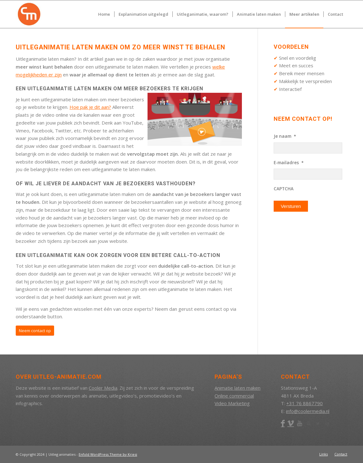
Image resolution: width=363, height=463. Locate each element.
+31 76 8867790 (304, 403)
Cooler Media (103, 388)
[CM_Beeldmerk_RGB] (29, 14)
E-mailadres (289, 162)
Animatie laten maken (237, 388)
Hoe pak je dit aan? (90, 107)
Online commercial (234, 396)
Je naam (285, 136)
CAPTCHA (283, 189)
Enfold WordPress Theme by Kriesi (108, 454)
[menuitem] (104, 14)
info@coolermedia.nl (307, 411)
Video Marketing (232, 403)
